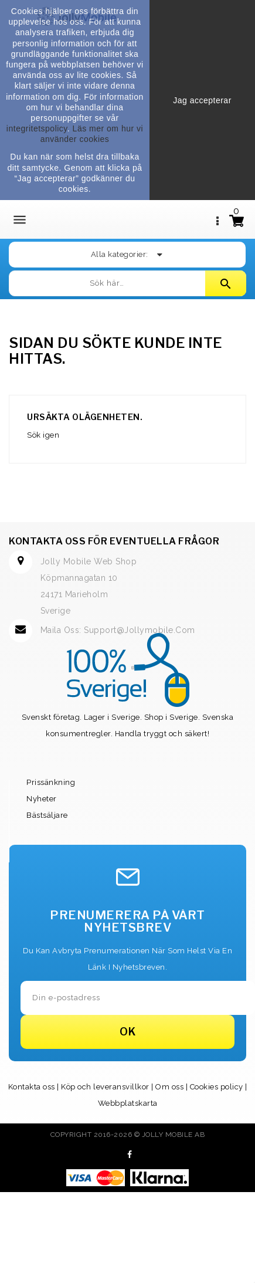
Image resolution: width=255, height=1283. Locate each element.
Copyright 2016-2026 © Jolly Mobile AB (127, 1134)
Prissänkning (50, 782)
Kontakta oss (31, 1086)
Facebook (130, 1154)
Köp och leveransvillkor (105, 1086)
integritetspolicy (36, 128)
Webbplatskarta (128, 1103)
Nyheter (41, 798)
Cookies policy (216, 1086)
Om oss (169, 1086)
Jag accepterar (202, 100)
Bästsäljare (47, 815)
